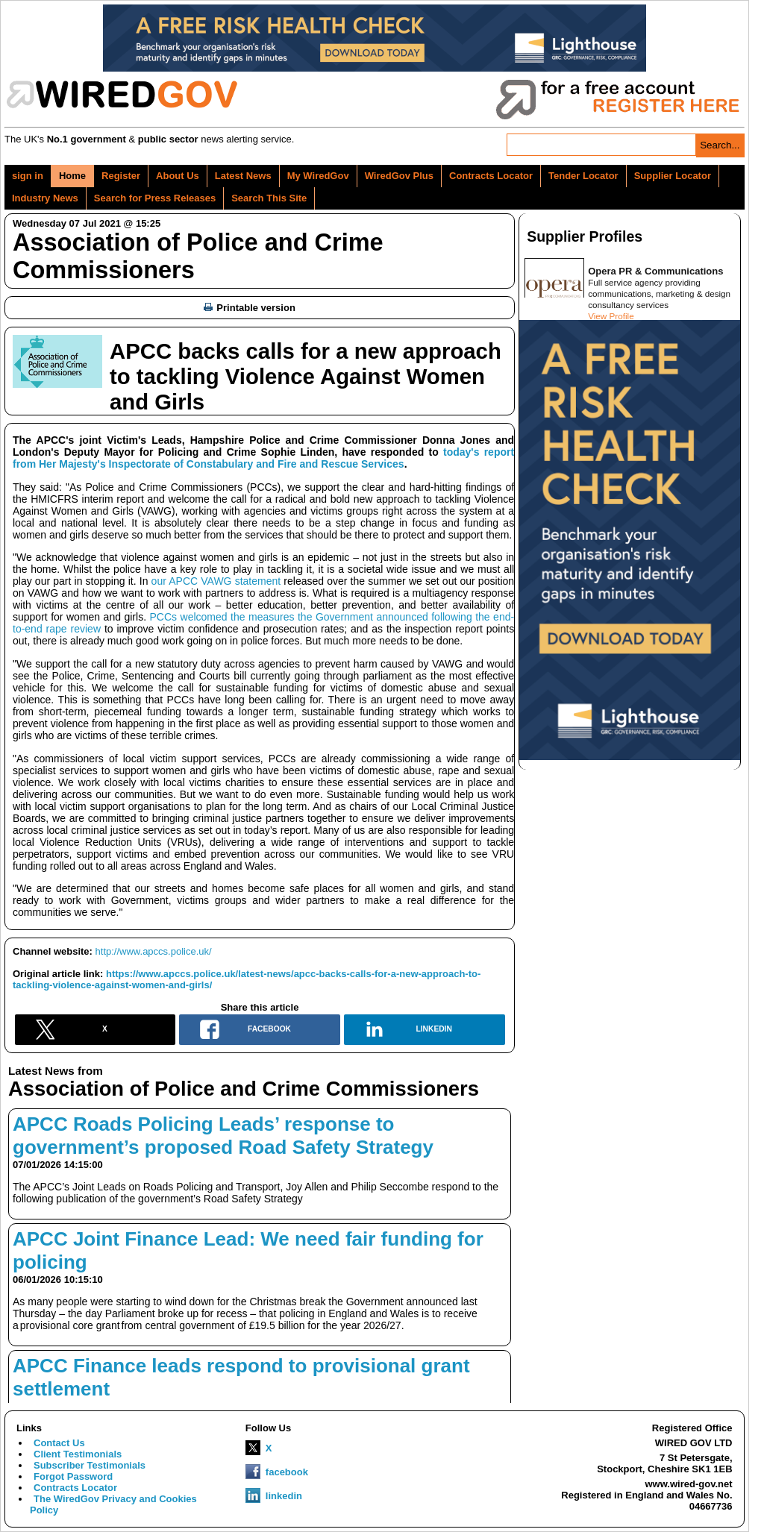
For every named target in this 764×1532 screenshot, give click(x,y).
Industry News (45, 198)
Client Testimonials (78, 1454)
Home (72, 175)
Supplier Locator (672, 175)
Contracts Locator (491, 175)
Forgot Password (73, 1476)
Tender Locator (583, 175)
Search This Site (269, 198)
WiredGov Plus (399, 175)
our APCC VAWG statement (216, 581)
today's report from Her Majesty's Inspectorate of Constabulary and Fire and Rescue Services (263, 458)
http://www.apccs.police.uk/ (154, 951)
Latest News (243, 175)
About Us (177, 175)
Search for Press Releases (155, 198)
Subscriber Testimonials (89, 1465)
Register (120, 175)
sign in (27, 175)
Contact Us (59, 1442)
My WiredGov (318, 175)
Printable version (249, 307)
